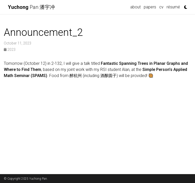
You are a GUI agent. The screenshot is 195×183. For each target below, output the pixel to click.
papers (150, 7)
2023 (9, 50)
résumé (173, 7)
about (135, 7)
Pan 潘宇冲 (31, 7)
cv (161, 7)
